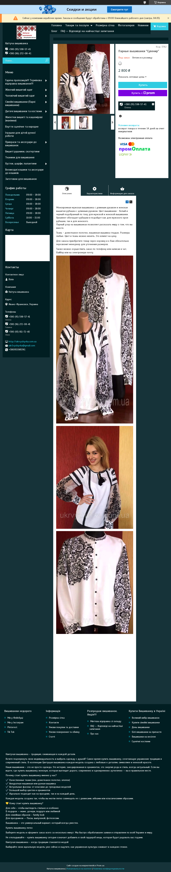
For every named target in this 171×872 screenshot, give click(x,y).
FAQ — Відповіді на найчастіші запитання (87, 31)
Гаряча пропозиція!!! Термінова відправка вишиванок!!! (23, 82)
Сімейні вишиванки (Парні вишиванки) (20, 103)
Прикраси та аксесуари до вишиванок (20, 143)
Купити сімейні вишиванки (146, 722)
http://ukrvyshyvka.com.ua (22, 341)
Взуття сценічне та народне (22, 126)
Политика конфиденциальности (108, 868)
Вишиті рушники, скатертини (22, 151)
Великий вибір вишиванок (145, 717)
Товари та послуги (77, 25)
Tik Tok (10, 731)
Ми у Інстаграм (15, 722)
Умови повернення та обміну (64, 731)
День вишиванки (141, 727)
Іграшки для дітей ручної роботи (20, 134)
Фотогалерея (126, 25)
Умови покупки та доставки (64, 727)
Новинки (143, 25)
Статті (52, 736)
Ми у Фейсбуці (15, 717)
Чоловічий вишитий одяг (20, 95)
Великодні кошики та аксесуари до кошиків (24, 171)
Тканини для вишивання (19, 157)
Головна (56, 25)
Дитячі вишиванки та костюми (23, 111)
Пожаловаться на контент (79, 868)
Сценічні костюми (141, 741)
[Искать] (47, 61)
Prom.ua (100, 865)
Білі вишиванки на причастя (146, 731)
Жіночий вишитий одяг (18, 89)
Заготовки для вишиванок (21, 179)
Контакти (54, 722)
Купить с (143, 93)
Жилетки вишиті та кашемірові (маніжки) (23, 119)
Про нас (94, 733)
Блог (54, 31)
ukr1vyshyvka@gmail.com (22, 345)
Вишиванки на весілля (144, 736)
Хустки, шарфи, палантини (20, 163)
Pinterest (12, 727)
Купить (143, 85)
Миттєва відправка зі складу (105, 721)
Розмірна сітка (105, 25)
